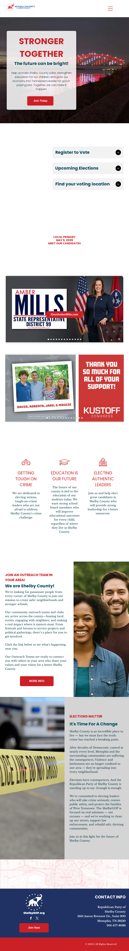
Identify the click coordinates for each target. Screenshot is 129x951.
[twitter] (37, 918)
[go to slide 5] (59, 339)
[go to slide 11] (75, 339)
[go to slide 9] (70, 339)
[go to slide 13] (80, 339)
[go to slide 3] (53, 339)
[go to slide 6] (61, 339)
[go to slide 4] (56, 339)
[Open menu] (110, 8)
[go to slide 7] (64, 339)
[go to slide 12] (78, 339)
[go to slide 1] (48, 339)
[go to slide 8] (67, 339)
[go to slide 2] (51, 339)
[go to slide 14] (82, 418)
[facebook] (31, 918)
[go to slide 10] (72, 339)
